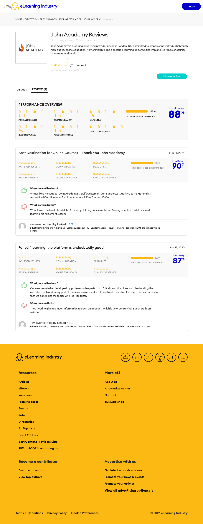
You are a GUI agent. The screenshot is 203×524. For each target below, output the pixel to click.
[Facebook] (125, 357)
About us (111, 382)
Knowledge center (117, 388)
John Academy (92, 19)
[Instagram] (183, 357)
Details (22, 89)
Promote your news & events (124, 477)
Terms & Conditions (29, 513)
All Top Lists (27, 428)
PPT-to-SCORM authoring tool (41, 448)
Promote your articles (119, 483)
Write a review (171, 76)
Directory (31, 19)
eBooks (24, 388)
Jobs (22, 415)
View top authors (30, 477)
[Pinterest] (171, 357)
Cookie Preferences (84, 513)
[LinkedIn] (148, 357)
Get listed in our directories (123, 470)
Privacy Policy (57, 513)
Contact (110, 395)
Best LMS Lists (28, 435)
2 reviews (77, 65)
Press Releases (28, 402)
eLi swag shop (114, 402)
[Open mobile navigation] (6, 6)
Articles (24, 382)
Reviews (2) (39, 89)
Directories (26, 421)
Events (23, 408)
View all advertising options (129, 490)
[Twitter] (137, 357)
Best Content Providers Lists (38, 441)
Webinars (25, 395)
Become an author (31, 470)
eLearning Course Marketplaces (60, 19)
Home (18, 19)
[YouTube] (160, 357)
